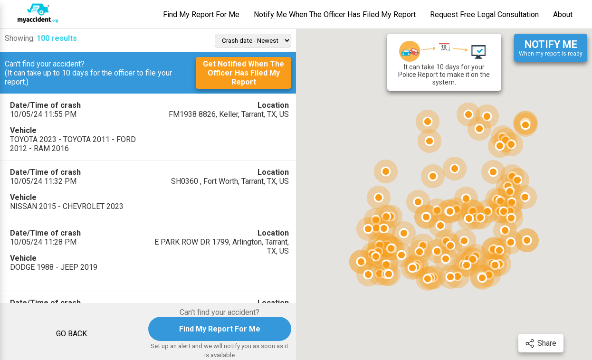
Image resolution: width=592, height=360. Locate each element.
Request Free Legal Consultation (484, 14)
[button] (433, 176)
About (563, 14)
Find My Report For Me (201, 14)
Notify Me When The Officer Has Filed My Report (335, 14)
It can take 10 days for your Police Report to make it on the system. (444, 62)
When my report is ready (550, 47)
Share (540, 343)
